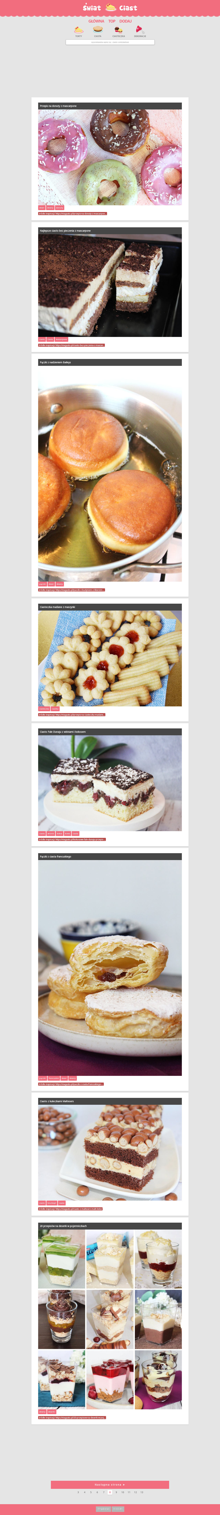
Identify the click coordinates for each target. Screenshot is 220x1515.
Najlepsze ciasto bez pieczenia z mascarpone (65, 230)
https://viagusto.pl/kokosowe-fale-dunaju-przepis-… (80, 839)
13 (141, 1492)
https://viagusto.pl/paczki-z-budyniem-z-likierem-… (80, 590)
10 (122, 1492)
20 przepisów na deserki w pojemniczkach (63, 1226)
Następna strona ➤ (110, 1484)
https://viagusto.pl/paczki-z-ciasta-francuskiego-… (79, 1084)
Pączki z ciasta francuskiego (55, 856)
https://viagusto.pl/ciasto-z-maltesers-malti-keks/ (79, 1208)
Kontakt (118, 1509)
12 (135, 1492)
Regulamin (103, 1509)
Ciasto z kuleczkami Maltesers (57, 1101)
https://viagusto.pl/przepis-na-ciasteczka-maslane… (80, 714)
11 (129, 1492)
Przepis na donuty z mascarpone (58, 106)
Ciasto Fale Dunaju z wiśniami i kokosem (63, 731)
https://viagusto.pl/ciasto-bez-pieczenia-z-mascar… (80, 345)
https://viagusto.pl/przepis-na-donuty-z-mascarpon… (81, 213)
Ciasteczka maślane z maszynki (57, 607)
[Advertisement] (110, 71)
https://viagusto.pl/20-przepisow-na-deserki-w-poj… (80, 1417)
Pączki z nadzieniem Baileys (55, 362)
